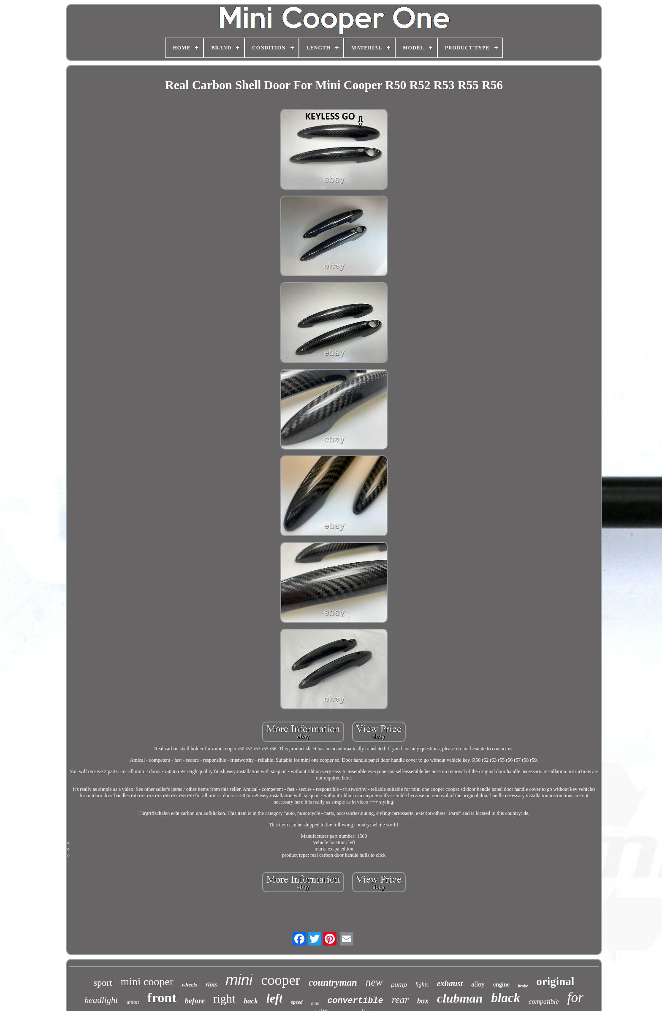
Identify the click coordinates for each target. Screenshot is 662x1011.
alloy (478, 984)
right (224, 998)
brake (523, 986)
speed (296, 1002)
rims (211, 984)
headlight (101, 1000)
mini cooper (147, 982)
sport (103, 982)
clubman (460, 998)
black (505, 997)
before (195, 1001)
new (374, 982)
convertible (355, 1001)
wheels (189, 984)
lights (422, 984)
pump (399, 984)
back (251, 1001)
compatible (544, 1001)
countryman (333, 982)
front (161, 997)
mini (238, 979)
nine (315, 1003)
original (555, 981)
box (423, 1001)
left (274, 998)
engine (501, 984)
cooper (280, 980)
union (132, 1002)
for (575, 997)
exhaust (450, 983)
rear (400, 999)
